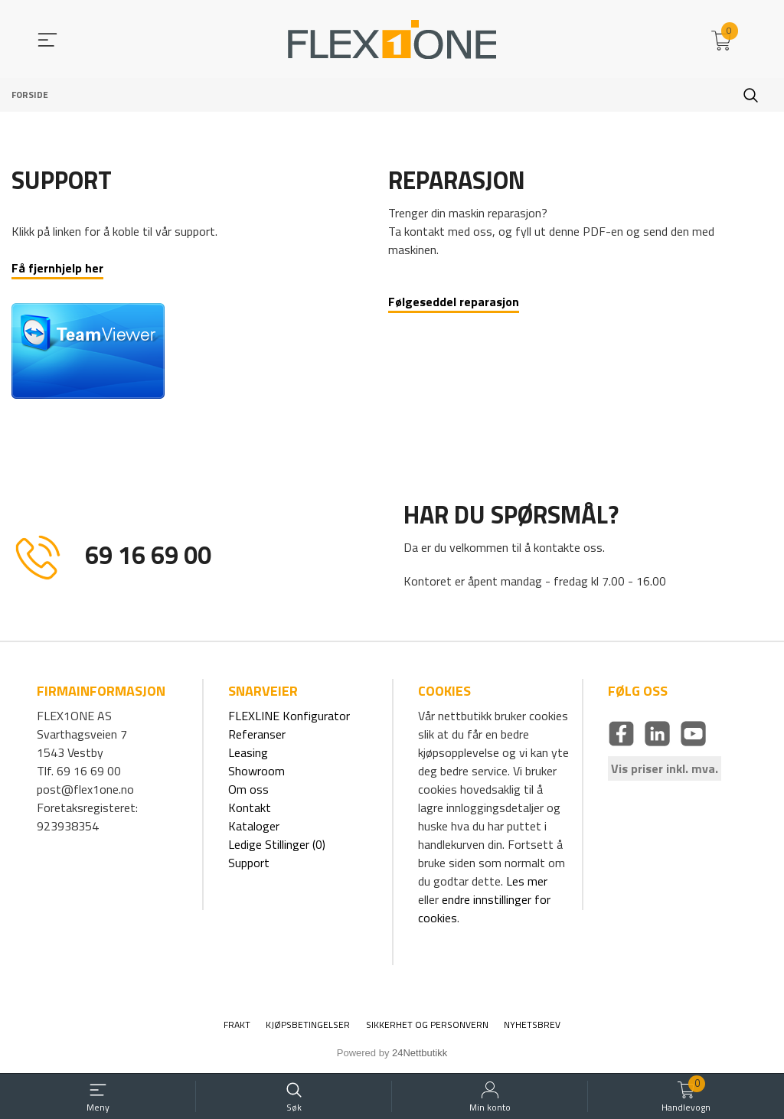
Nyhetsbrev (532, 1025)
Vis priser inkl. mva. (664, 768)
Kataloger (253, 826)
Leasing (248, 752)
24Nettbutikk (419, 1053)
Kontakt (249, 807)
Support (249, 862)
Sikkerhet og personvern (427, 1025)
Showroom (256, 771)
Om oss (248, 789)
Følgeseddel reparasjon (453, 301)
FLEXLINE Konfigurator (289, 715)
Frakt (237, 1025)
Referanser (257, 734)
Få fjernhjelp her (57, 268)
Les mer (526, 881)
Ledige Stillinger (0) (276, 844)
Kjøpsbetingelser (308, 1025)
